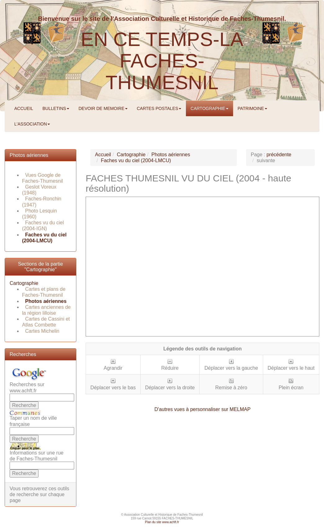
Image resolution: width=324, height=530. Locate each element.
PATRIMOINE (252, 108)
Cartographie (24, 283)
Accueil (103, 154)
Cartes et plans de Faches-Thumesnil (43, 292)
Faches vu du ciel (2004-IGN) (43, 225)
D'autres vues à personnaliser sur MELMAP (203, 409)
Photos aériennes (29, 155)
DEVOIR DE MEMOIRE (103, 108)
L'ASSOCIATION (32, 123)
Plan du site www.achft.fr (162, 522)
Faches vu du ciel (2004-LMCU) (136, 160)
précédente (279, 154)
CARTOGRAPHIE (209, 108)
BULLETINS (56, 108)
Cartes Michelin (42, 331)
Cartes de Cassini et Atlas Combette (46, 321)
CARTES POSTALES (159, 108)
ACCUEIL (23, 108)
